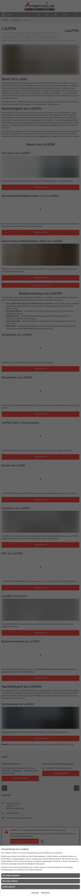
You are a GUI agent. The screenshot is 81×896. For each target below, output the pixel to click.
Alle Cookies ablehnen (10, 881)
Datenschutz (45, 892)
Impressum (35, 892)
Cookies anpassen (8, 887)
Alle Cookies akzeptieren (11, 875)
